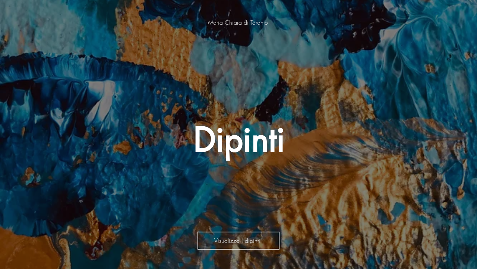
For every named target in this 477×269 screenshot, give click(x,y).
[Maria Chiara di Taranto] (238, 22)
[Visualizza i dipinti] (238, 241)
